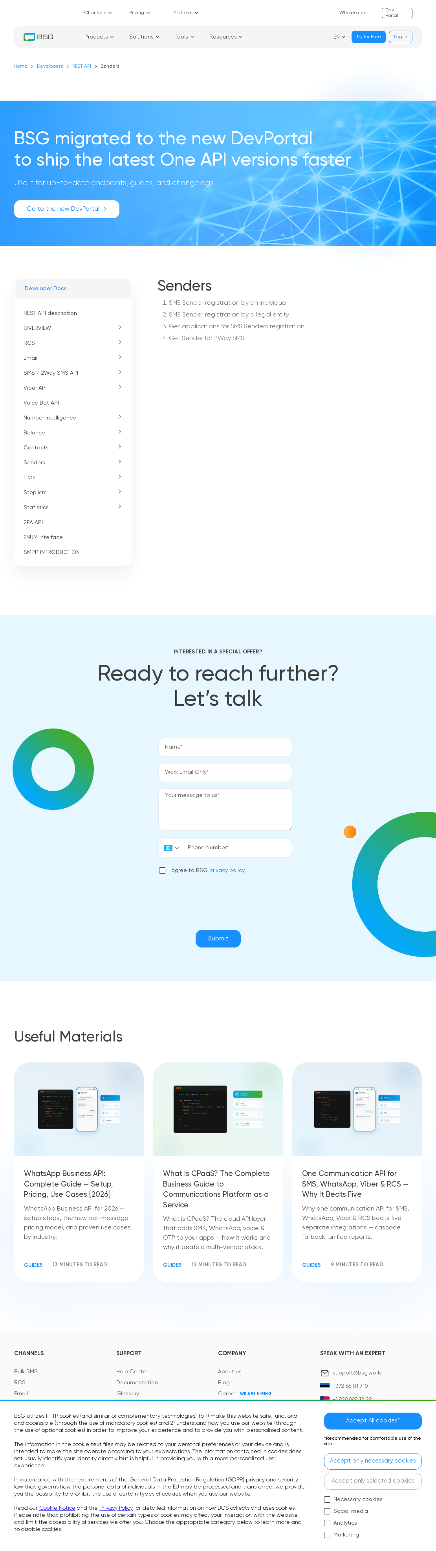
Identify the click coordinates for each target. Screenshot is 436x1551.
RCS (20, 1384)
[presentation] (218, 897)
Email (21, 1395)
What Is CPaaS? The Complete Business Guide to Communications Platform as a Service (218, 1190)
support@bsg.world (358, 1375)
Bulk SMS (26, 1373)
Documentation (137, 1384)
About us (230, 1373)
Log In (400, 37)
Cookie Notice (57, 1506)
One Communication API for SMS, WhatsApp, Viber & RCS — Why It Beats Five (353, 1185)
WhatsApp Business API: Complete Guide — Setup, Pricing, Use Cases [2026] (70, 1185)
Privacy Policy (116, 1506)
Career (227, 1395)
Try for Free (368, 37)
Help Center (132, 1373)
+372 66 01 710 (350, 1388)
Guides (34, 1267)
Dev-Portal (391, 13)
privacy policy (216, 869)
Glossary (127, 1395)
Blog (224, 1384)
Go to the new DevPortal (67, 209)
